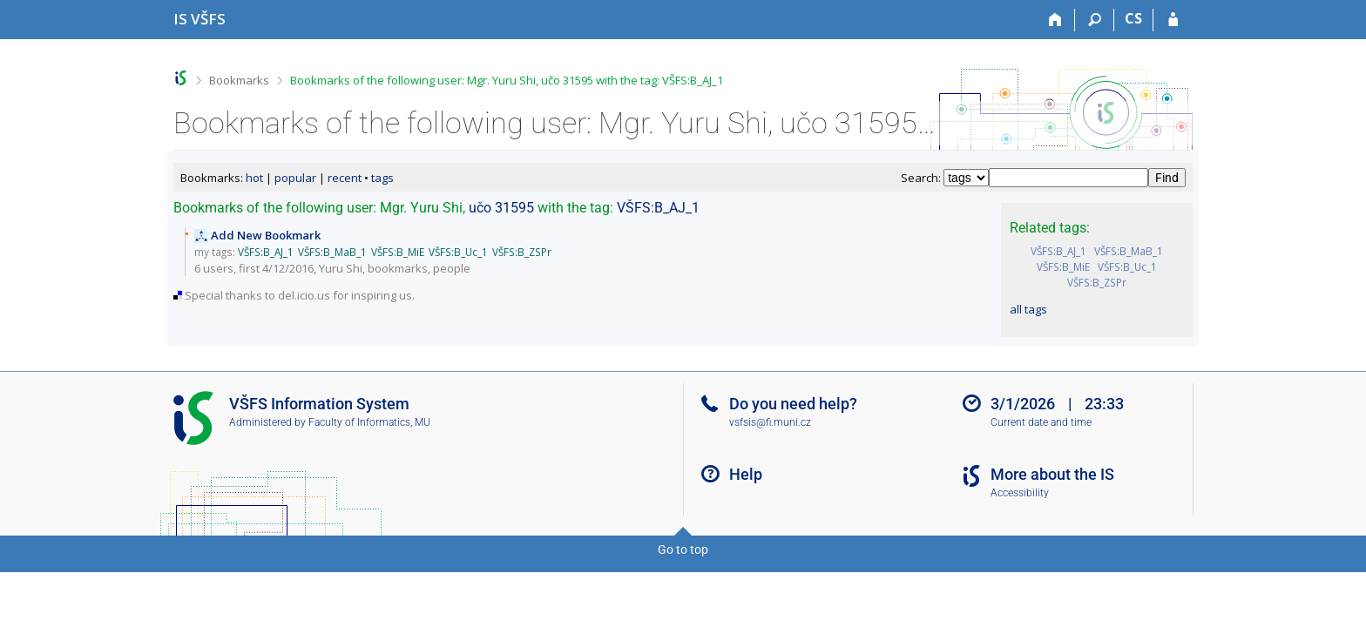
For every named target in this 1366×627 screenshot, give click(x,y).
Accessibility (1020, 493)
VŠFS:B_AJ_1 (1058, 251)
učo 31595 (501, 207)
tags (382, 177)
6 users (213, 268)
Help (745, 474)
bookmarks (398, 268)
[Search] (1094, 20)
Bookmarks (239, 80)
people (451, 268)
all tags (1028, 309)
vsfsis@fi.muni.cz (770, 422)
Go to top (683, 549)
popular (295, 177)
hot (254, 177)
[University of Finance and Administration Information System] (199, 19)
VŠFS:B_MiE (1063, 266)
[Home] (1055, 20)
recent (345, 177)
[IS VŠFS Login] (1173, 20)
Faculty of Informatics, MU (369, 422)
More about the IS (1052, 474)
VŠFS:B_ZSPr (1096, 282)
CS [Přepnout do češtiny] (1133, 18)
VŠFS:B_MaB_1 (1128, 251)
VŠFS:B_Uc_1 (1127, 266)
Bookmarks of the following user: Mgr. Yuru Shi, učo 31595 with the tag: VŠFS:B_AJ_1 (506, 80)
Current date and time (1041, 422)
